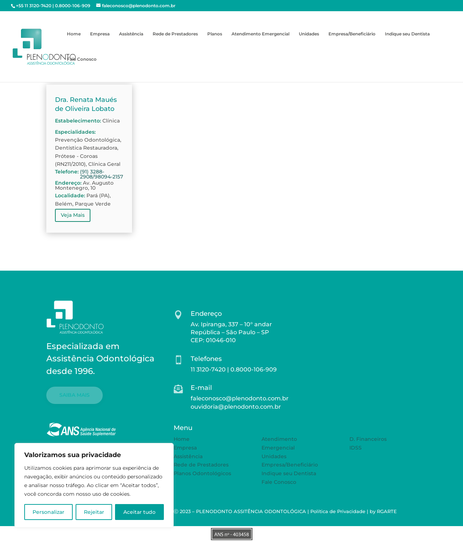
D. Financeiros (368, 439)
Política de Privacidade (337, 511)
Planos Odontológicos (202, 473)
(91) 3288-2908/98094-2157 (101, 174)
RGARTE (387, 511)
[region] (94, 485)
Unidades (309, 33)
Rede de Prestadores (175, 33)
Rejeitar (94, 512)
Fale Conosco (82, 59)
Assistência (131, 33)
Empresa (100, 33)
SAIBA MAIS (74, 395)
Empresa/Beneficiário (351, 33)
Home (74, 33)
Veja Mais (73, 215)
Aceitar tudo (139, 512)
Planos (214, 33)
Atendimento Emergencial (260, 33)
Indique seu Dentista (407, 33)
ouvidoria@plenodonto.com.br (236, 406)
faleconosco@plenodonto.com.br (240, 398)
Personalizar (48, 512)
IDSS (355, 447)
